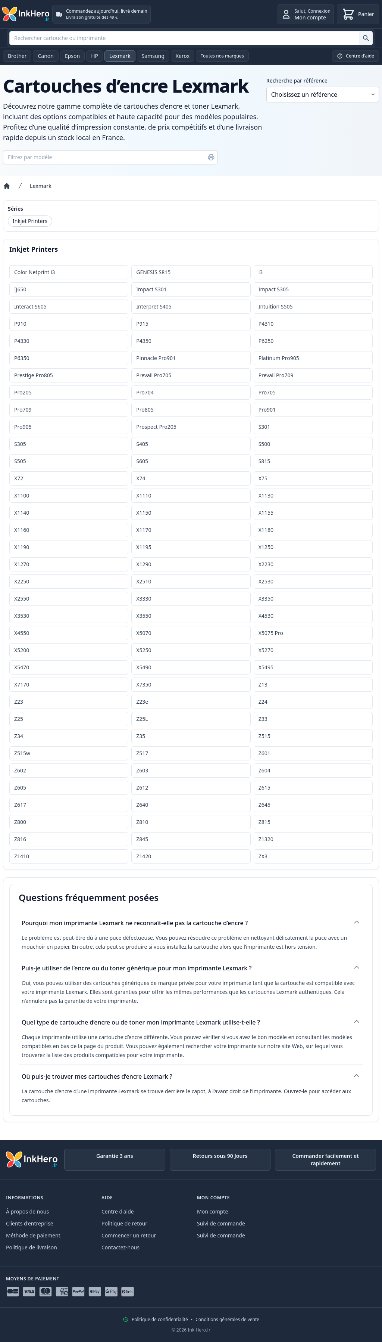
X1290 (143, 564)
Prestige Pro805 (33, 375)
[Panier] (358, 14)
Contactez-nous (120, 1247)
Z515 (264, 736)
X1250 (266, 547)
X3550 (143, 615)
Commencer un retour (128, 1235)
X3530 (21, 615)
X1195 (143, 547)
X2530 (266, 581)
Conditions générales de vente (227, 1320)
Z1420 (143, 856)
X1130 (266, 495)
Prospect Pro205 (156, 426)
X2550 (21, 598)
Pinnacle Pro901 (156, 358)
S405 (142, 443)
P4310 (266, 323)
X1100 (21, 495)
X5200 (21, 650)
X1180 (266, 529)
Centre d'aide (117, 1211)
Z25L (142, 718)
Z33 (263, 718)
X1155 (266, 512)
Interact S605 (30, 306)
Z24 (263, 701)
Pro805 (144, 409)
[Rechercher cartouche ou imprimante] (366, 38)
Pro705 (267, 392)
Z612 (142, 787)
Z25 (18, 718)
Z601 (264, 753)
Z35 (140, 736)
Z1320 (266, 839)
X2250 (21, 581)
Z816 (20, 839)
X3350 (266, 598)
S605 (142, 461)
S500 (264, 443)
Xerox (183, 55)
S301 (264, 426)
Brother (17, 55)
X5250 (143, 650)
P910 (20, 323)
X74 (140, 478)
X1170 (143, 529)
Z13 (263, 684)
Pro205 (22, 392)
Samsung (153, 55)
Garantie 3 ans (114, 1155)
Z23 (18, 701)
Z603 (142, 770)
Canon (45, 55)
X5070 (143, 632)
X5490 (143, 667)
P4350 (143, 340)
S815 (264, 461)
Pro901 (267, 409)
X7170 (21, 684)
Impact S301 (151, 289)
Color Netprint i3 (34, 272)
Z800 (20, 821)
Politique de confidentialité (160, 1320)
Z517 (142, 753)
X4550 (21, 632)
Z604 (264, 770)
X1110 (143, 495)
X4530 (266, 615)
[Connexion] (306, 14)
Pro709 (22, 409)
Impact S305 (274, 289)
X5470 (21, 667)
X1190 (21, 547)
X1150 (143, 512)
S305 (20, 443)
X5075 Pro (271, 632)
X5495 (266, 667)
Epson (72, 55)
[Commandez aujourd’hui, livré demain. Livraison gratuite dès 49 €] (101, 14)
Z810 (142, 821)
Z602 (20, 770)
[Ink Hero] (26, 14)
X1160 (21, 529)
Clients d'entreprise (29, 1223)
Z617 (20, 804)
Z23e (142, 701)
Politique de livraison (31, 1247)
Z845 (142, 839)
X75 (263, 478)
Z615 (264, 787)
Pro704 (144, 392)
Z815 (264, 821)
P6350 (21, 358)
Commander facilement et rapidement (325, 1159)
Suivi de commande (221, 1223)
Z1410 (21, 856)
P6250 (266, 340)
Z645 (264, 804)
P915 (142, 323)
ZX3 (263, 856)
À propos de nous (27, 1211)
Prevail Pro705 (153, 375)
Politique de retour (124, 1223)
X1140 (21, 512)
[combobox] (191, 38)
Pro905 (22, 426)
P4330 (21, 340)
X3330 (143, 598)
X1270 (21, 564)
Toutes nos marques (222, 56)
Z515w (22, 753)
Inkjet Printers (30, 220)
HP (94, 55)
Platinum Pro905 (279, 358)
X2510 (143, 581)
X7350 (143, 684)
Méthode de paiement (33, 1235)
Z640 (142, 804)
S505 (20, 461)
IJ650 (20, 289)
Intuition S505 (276, 306)
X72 (18, 478)
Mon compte (212, 1211)
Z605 (20, 787)
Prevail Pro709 (276, 375)
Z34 (18, 736)
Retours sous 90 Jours (220, 1155)
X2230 (266, 564)
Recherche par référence (297, 80)
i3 (261, 272)
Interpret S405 (154, 306)
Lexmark (120, 55)
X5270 (266, 650)
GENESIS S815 (153, 272)
